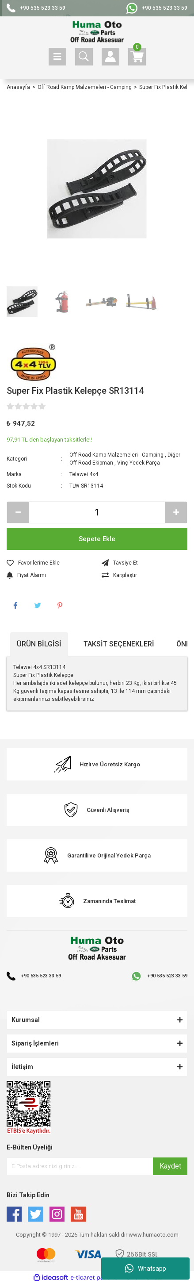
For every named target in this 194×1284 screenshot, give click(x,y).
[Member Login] (110, 56)
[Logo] (96, 32)
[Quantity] (97, 512)
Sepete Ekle (97, 539)
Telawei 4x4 (83, 474)
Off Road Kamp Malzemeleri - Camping (116, 455)
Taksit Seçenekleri (119, 644)
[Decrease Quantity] (18, 512)
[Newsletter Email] (97, 1166)
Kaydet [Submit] (170, 1166)
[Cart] (137, 56)
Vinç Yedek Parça (138, 463)
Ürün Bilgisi (39, 644)
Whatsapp (145, 1268)
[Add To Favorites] (50, 563)
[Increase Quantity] (176, 512)
